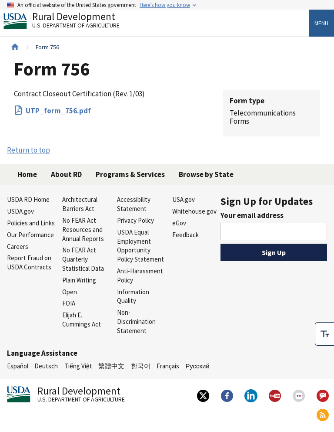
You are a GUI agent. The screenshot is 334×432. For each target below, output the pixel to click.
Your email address (252, 215)
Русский (197, 366)
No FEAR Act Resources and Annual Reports (83, 229)
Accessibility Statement (133, 204)
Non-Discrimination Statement (136, 321)
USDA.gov (20, 211)
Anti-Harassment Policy (140, 275)
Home (27, 174)
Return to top (28, 150)
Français (168, 366)
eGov (179, 223)
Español (17, 366)
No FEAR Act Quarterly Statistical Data (83, 259)
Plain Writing (79, 280)
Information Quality (133, 296)
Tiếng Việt (78, 366)
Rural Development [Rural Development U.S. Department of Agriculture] (68, 22)
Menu (321, 23)
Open (69, 292)
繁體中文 (111, 366)
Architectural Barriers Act (79, 204)
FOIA (68, 303)
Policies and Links (31, 223)
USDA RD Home (28, 199)
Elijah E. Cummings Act (81, 319)
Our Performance (30, 235)
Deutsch (46, 366)
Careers (17, 246)
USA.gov (183, 199)
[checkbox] (324, 334)
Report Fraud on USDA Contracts (29, 262)
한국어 (140, 366)
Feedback (185, 235)
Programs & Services (130, 174)
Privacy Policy (135, 220)
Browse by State (206, 174)
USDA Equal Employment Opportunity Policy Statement (140, 245)
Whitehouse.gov (194, 211)
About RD (66, 174)
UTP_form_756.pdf (58, 111)
